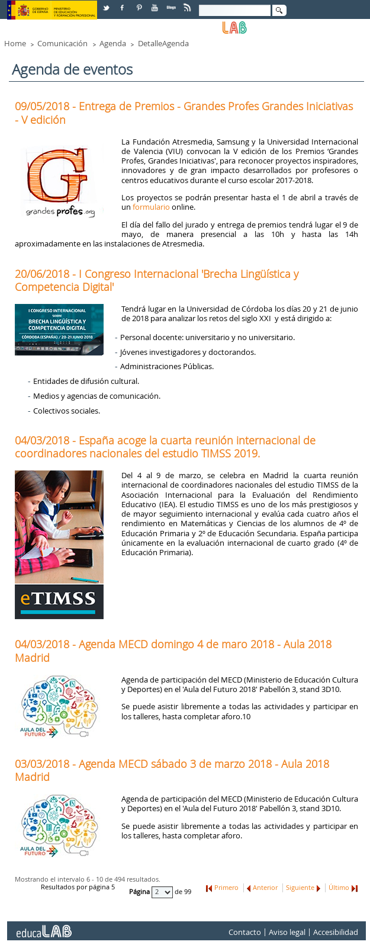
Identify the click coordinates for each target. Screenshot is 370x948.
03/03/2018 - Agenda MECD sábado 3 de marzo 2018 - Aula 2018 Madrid (172, 770)
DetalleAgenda (163, 43)
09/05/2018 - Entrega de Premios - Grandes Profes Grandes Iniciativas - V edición (184, 112)
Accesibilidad (335, 932)
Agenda (112, 43)
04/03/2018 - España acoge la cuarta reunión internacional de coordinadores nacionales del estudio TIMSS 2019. (165, 446)
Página (140, 892)
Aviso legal (287, 932)
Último (339, 887)
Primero (226, 887)
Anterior (265, 887)
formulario (151, 206)
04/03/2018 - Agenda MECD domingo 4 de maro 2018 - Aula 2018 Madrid (173, 650)
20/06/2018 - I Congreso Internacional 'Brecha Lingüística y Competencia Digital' (156, 280)
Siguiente (300, 887)
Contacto (245, 932)
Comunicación (62, 43)
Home (15, 43)
